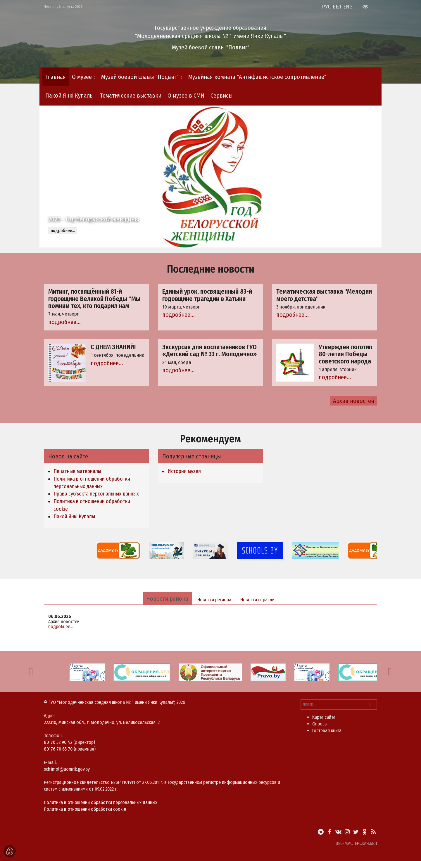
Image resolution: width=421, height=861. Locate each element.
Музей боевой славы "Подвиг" (140, 76)
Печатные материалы (77, 471)
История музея (184, 471)
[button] (31, 671)
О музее (82, 76)
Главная (55, 76)
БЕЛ (337, 7)
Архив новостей (353, 400)
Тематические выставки (130, 95)
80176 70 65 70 (58, 749)
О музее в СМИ (186, 95)
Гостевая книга (326, 730)
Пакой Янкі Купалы (69, 95)
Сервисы (221, 95)
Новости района (167, 598)
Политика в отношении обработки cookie (85, 809)
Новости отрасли (257, 599)
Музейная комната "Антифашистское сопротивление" (257, 76)
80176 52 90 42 (58, 742)
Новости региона (214, 599)
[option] (210, 176)
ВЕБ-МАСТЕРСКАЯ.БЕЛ (356, 843)
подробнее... (63, 230)
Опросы (319, 724)
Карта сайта (323, 717)
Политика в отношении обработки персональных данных (100, 802)
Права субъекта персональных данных (96, 494)
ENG (348, 7)
